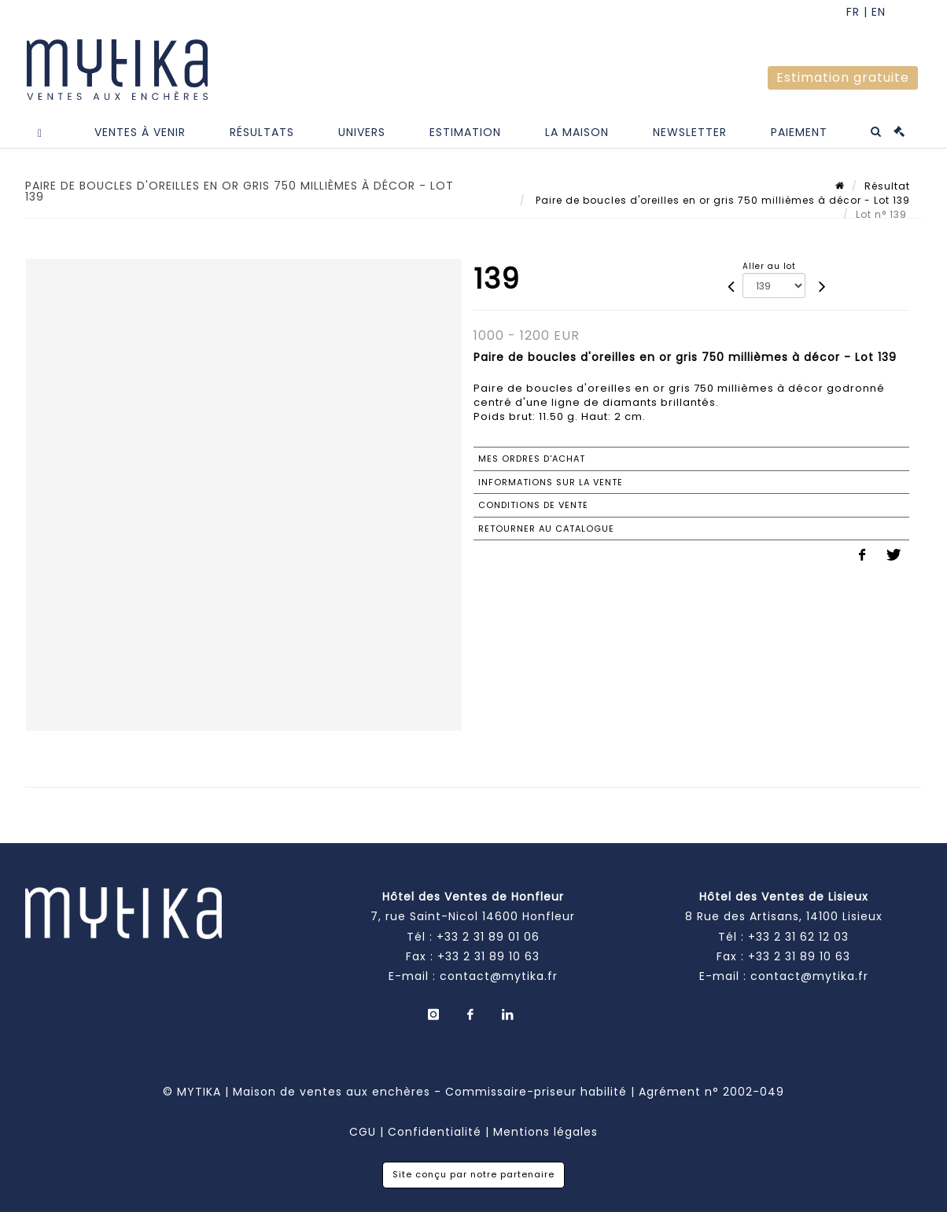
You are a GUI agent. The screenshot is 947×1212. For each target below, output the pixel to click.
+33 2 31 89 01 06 (488, 937)
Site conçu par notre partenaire (473, 1174)
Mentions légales (545, 1132)
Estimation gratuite (842, 77)
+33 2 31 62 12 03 (798, 937)
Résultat (887, 186)
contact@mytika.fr (499, 976)
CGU (362, 1132)
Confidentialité (434, 1132)
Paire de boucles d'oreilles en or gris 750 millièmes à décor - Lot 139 (721, 200)
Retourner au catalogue (546, 528)
